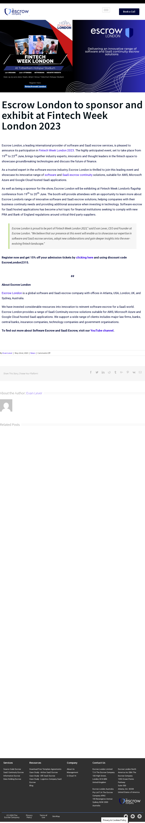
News (32, 353)
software (50, 175)
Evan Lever (7, 353)
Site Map (56, 816)
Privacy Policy (29, 816)
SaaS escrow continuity (77, 175)
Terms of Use (43, 816)
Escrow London (12, 293)
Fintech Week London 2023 (56, 150)
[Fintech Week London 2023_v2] (72, 56)
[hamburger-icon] (106, 10)
